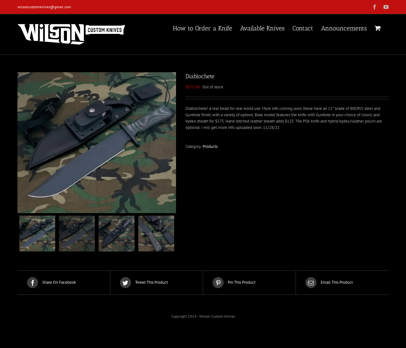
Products (210, 146)
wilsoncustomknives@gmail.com (44, 6)
